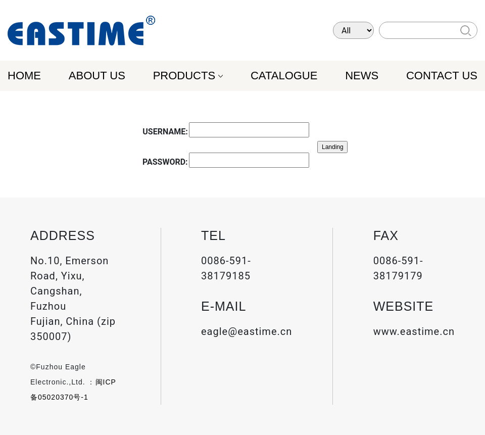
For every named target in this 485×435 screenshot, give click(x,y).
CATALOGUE (284, 75)
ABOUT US (97, 75)
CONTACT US (441, 75)
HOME (24, 75)
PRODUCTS (184, 75)
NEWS (361, 75)
